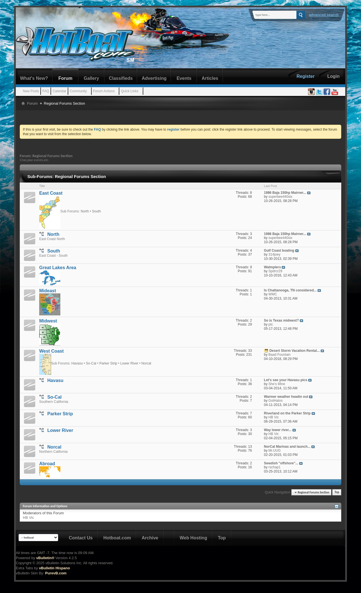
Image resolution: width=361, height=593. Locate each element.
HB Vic (28, 517)
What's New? (34, 78)
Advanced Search (324, 15)
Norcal (146, 363)
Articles (210, 78)
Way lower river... (278, 430)
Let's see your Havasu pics (285, 380)
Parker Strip (108, 363)
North (85, 211)
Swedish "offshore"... (281, 463)
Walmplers (272, 267)
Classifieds (121, 78)
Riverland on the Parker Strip (287, 413)
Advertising (154, 78)
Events (184, 78)
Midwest (48, 321)
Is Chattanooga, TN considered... (290, 290)
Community (78, 91)
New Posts (31, 91)
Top (336, 492)
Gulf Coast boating (279, 250)
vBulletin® (45, 558)
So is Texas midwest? (281, 320)
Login (333, 76)
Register (305, 76)
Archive (150, 537)
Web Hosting (193, 537)
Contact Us (81, 537)
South (96, 211)
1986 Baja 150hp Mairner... (285, 193)
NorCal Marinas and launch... (287, 447)
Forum (65, 78)
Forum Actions (104, 91)
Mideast (47, 290)
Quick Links (129, 91)
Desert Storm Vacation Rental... (294, 351)
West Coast (51, 351)
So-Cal (91, 363)
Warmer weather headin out (286, 397)
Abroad (47, 463)
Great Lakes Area (57, 267)
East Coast (51, 193)
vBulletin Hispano (54, 568)
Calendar (59, 91)
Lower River (129, 363)
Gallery (91, 78)
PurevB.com (56, 573)
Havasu (77, 363)
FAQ (45, 91)
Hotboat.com (117, 537)
